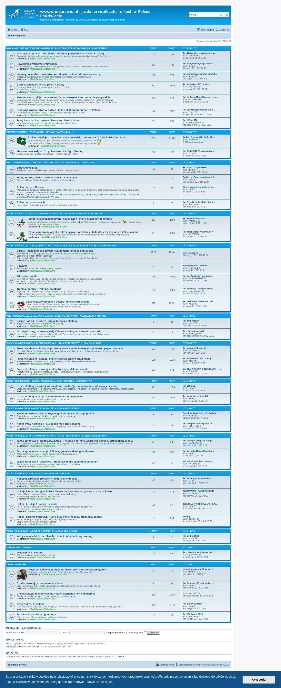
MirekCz (34, 58)
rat (190, 481)
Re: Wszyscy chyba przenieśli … (199, 63)
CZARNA (119, 656)
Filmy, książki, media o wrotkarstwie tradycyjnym (47, 177)
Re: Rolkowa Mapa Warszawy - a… (200, 97)
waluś (191, 304)
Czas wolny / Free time (30, 604)
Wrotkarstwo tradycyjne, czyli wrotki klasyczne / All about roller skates (50, 163)
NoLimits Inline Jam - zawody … (199, 461)
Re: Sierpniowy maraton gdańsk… (200, 74)
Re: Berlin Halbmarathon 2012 (198, 301)
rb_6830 (192, 234)
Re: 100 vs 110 (190, 120)
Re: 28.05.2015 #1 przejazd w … (199, 151)
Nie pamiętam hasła (115, 632)
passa (191, 538)
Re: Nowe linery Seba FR (195, 396)
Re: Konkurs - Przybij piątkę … (198, 583)
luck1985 (193, 593)
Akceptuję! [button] (259, 679)
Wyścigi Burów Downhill (195, 265)
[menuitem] (24, 29)
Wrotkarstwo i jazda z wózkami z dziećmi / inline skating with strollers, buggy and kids (56, 316)
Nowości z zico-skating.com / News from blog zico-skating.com (67, 569)
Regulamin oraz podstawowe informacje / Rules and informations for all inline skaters (56, 48)
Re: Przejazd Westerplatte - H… (199, 423)
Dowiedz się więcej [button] (100, 682)
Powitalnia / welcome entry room (37, 63)
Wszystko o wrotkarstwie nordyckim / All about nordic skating (43, 408)
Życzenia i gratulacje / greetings (36, 614)
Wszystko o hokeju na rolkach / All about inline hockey (38, 473)
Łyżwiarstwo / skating (19, 547)
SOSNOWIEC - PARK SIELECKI (198, 491)
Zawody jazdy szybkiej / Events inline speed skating (58, 301)
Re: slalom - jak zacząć (194, 348)
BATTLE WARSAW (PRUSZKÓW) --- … (202, 369)
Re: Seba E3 (189, 386)
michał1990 (194, 99)
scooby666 (194, 443)
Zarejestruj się (31, 628)
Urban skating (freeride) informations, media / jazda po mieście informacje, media (66, 386)
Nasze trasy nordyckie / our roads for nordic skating (49, 423)
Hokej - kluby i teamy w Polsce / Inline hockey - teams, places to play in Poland (65, 491)
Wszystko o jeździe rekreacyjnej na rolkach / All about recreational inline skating (54, 214)
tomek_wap (194, 333)
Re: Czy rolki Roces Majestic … (199, 451)
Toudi (191, 153)
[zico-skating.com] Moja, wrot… (199, 569)
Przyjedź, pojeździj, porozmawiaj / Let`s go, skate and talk (39, 132)
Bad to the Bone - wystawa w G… (200, 177)
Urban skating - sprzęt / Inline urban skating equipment (50, 396)
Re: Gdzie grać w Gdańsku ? (197, 478)
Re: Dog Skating (191, 536)
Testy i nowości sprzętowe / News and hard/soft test (48, 120)
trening (186, 516)
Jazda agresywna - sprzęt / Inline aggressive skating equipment (56, 451)
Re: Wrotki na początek (194, 167)
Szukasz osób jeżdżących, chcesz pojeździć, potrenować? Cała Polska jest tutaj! (76, 137)
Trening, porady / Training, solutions (39, 288)
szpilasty (193, 350)
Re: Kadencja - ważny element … (199, 288)
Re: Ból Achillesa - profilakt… (198, 276)
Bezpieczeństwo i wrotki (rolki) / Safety (40, 84)
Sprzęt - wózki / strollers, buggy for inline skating (47, 321)
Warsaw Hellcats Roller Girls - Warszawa (118, 194)
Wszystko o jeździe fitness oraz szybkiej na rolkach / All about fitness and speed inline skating (61, 246)
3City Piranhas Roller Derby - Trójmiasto (75, 194)
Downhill (22, 265)
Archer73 (193, 221)
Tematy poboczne (16, 564)
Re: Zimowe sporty (192, 604)
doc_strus (193, 86)
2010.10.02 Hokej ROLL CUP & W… (200, 504)
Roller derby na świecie (31, 202)
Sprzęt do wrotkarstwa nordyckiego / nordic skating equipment (55, 413)
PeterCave (49, 58)
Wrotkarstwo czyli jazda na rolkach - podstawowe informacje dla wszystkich (63, 97)
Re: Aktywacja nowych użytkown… (200, 53)
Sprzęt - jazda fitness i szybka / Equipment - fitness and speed (55, 250)
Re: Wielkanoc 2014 (193, 614)
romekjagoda (195, 122)
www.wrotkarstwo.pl (82, 77)
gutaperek (193, 554)
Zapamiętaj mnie (136, 632)
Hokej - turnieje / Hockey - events (37, 504)
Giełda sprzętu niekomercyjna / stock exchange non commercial (56, 593)
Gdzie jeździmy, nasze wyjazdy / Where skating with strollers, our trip (59, 331)
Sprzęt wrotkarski (27, 167)
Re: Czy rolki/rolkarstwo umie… (199, 110)
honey (192, 361)
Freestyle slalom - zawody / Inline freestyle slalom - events (52, 369)
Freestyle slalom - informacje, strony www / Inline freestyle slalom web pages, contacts (70, 348)
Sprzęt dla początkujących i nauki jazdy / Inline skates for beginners (70, 218)
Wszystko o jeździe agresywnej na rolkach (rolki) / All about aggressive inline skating (56, 436)
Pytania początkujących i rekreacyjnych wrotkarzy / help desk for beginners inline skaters (83, 232)
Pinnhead (193, 55)
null (41, 58)
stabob (192, 253)
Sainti (191, 112)
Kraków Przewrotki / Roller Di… (199, 137)
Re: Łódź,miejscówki (193, 331)
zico (191, 66)
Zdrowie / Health (27, 276)
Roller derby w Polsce (30, 187)
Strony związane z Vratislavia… (199, 187)
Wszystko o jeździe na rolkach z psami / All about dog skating (41, 531)
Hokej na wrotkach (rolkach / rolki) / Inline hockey (47, 478)
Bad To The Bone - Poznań (39, 194)
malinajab (193, 139)
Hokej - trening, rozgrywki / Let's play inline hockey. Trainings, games (59, 516)
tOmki (191, 76)
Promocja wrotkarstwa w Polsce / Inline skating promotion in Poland (59, 110)
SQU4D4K (194, 426)
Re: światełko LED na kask (196, 84)
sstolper (192, 519)
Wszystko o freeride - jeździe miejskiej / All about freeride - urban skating (49, 381)
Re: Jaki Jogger (191, 321)
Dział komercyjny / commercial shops (40, 583)
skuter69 (193, 493)
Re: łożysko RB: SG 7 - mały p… (199, 358)
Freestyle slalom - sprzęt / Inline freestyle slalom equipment (53, 358)
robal (191, 179)
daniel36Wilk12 (196, 278)
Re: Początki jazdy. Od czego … (199, 440)
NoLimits (193, 464)
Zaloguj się (12, 628)
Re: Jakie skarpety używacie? (198, 232)
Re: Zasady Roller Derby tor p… (199, 202)
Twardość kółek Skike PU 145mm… (201, 413)
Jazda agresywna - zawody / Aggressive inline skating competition (57, 461)
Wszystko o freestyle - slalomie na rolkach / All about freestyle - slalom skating (53, 343)
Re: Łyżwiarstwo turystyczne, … (199, 552)
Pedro (191, 371)
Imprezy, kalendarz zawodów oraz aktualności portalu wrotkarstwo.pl (59, 74)
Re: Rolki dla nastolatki (194, 218)
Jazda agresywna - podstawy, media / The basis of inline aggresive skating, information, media (75, 440)
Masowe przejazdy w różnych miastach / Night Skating (50, 151)
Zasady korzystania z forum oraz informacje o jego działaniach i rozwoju (61, 53)
